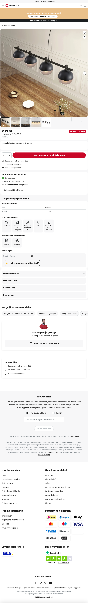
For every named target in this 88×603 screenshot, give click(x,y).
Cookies (5, 524)
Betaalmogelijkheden (11, 491)
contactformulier (52, 452)
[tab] (22, 487)
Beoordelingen (51, 495)
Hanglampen (9, 25)
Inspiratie (49, 499)
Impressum (7, 516)
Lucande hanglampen (47, 313)
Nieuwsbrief (50, 479)
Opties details (10, 280)
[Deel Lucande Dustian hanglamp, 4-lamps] (84, 37)
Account (6, 499)
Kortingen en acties (54, 491)
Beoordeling (9, 287)
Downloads (8, 295)
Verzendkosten (9, 495)
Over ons (49, 475)
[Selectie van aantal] (7, 155)
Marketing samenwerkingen (57, 487)
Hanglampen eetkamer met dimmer (18, 313)
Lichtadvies (60, 499)
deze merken (74, 436)
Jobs (47, 483)
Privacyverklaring (10, 528)
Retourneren (7, 483)
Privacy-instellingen (14, 588)
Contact (5, 487)
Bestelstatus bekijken (11, 479)
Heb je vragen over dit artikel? (24, 263)
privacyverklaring (44, 455)
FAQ (4, 475)
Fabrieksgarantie (9, 503)
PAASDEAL (42, 16)
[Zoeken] (81, 5)
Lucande (47, 207)
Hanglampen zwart (69, 313)
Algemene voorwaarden (13, 519)
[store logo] (14, 5)
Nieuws (48, 503)
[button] (5, 122)
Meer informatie (11, 273)
